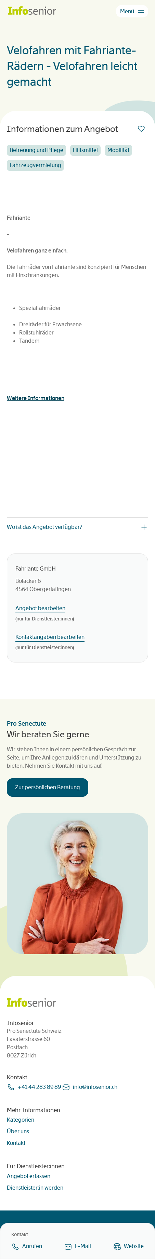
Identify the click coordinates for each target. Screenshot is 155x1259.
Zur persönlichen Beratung (47, 787)
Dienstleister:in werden (35, 1187)
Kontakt (16, 1143)
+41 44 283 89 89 (39, 1087)
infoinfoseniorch (95, 1087)
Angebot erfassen (28, 1176)
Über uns (18, 1131)
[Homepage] (32, 11)
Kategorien (20, 1119)
